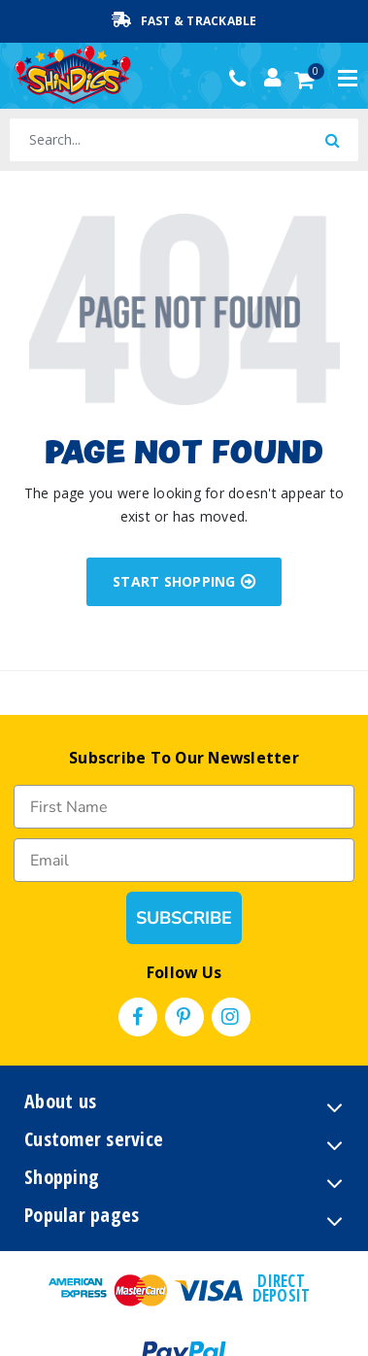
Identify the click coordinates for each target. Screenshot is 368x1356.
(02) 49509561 (242, 78)
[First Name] (184, 807)
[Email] (184, 860)
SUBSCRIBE (183, 918)
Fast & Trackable (184, 20)
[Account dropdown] (273, 77)
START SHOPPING (184, 581)
